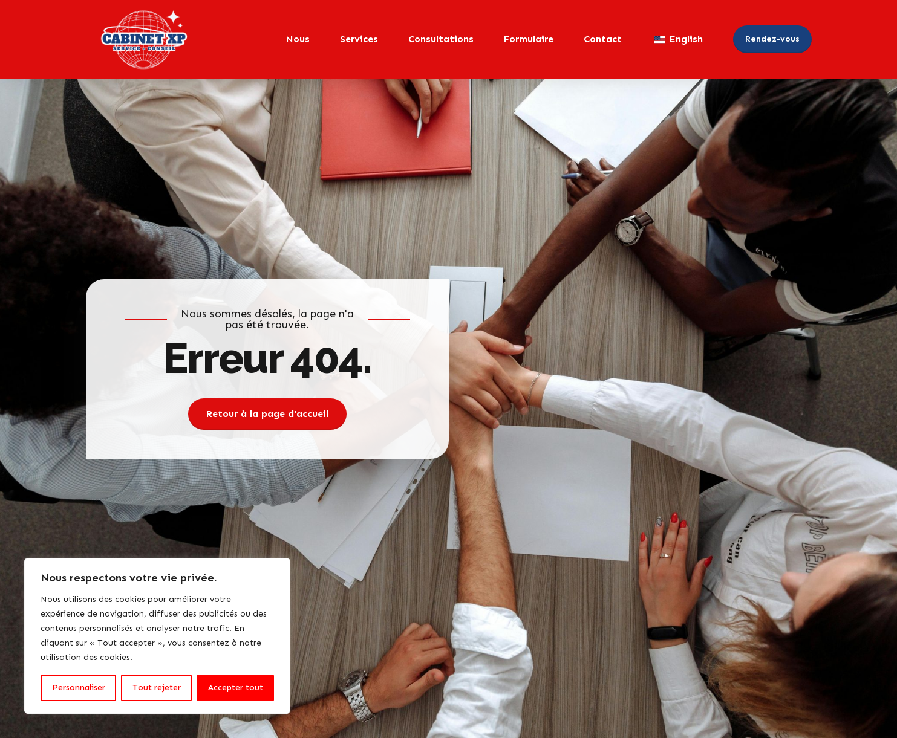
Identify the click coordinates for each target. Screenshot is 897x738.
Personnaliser (78, 687)
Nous (298, 39)
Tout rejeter (156, 687)
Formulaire (528, 39)
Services (359, 39)
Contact (603, 39)
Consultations (441, 39)
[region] (157, 636)
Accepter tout (235, 687)
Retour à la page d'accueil (267, 413)
